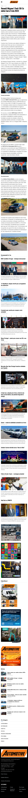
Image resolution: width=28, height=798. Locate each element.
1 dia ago (9, 681)
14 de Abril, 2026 (4, 313)
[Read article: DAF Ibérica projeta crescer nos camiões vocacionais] (3, 685)
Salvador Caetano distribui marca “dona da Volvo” (13, 447)
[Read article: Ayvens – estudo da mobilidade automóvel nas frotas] (14, 432)
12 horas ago (10, 675)
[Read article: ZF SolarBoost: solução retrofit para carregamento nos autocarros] (14, 295)
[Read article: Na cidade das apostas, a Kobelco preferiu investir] (3, 707)
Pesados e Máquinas (6, 733)
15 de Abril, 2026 (4, 287)
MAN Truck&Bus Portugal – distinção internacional (13, 259)
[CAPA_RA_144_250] (9, 595)
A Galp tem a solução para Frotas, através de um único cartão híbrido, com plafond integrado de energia (12, 394)
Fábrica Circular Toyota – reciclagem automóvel (12, 474)
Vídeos (2, 741)
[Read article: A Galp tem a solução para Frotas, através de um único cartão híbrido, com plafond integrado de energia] (14, 406)
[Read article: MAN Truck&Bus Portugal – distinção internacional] (14, 268)
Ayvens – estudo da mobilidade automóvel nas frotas (13, 422)
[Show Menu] (1, 2)
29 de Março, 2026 (4, 502)
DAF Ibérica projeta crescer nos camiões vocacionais (15, 684)
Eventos (3, 728)
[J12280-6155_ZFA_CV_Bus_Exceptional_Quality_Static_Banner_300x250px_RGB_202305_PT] (11, 617)
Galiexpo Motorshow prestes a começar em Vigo (16, 689)
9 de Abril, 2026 (4, 424)
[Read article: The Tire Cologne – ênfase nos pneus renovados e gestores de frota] (3, 696)
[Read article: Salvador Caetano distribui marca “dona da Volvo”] (14, 457)
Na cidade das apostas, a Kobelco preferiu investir (15, 706)
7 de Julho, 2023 (4, 13)
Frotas (5, 6)
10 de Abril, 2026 (4, 369)
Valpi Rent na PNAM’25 (6, 500)
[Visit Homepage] (14, 2)
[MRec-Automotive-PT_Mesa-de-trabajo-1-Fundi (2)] (11, 569)
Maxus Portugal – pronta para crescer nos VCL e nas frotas (13, 339)
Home (2, 6)
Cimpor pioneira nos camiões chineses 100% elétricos (16, 673)
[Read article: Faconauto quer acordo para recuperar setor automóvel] (14, 321)
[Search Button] (26, 2)
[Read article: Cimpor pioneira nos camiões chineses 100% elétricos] (3, 674)
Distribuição (4, 726)
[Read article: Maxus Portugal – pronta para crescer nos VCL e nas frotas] (14, 349)
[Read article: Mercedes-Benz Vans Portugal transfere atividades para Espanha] (14, 377)
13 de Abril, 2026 (4, 341)
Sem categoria (4, 738)
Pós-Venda (3, 736)
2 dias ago (9, 686)
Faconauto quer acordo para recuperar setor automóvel (11, 311)
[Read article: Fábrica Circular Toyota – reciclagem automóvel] (14, 483)
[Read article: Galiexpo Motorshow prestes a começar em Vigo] (3, 691)
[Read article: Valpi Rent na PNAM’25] (14, 510)
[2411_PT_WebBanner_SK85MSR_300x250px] (11, 636)
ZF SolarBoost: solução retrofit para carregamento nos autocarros (13, 284)
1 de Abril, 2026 (4, 475)
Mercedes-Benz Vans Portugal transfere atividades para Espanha (13, 367)
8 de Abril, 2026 (4, 449)
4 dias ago (9, 709)
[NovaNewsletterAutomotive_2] (11, 656)
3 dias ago (9, 697)
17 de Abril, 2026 (4, 260)
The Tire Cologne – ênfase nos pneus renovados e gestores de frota (17, 695)
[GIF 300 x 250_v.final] (11, 532)
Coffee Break (4, 723)
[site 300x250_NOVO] (11, 551)
